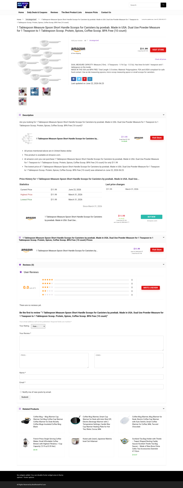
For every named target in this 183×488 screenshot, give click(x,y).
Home (21, 12)
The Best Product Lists (71, 12)
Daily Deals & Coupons (37, 12)
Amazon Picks (91, 12)
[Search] (163, 5)
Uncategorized (31, 19)
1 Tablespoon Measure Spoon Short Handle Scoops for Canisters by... (67, 138)
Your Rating (24, 326)
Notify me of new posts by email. (36, 392)
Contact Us (106, 12)
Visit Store (158, 50)
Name (23, 373)
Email (23, 382)
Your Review (25, 333)
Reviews (54, 12)
